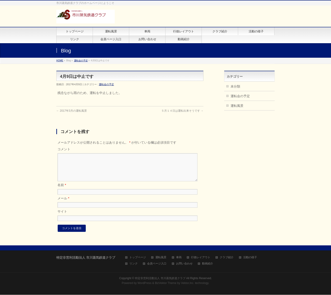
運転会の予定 (81, 60)
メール (63, 204)
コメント (63, 149)
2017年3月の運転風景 (71, 110)
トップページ (137, 257)
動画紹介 (207, 263)
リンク (133, 263)
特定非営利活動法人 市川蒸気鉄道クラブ (160, 278)
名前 (61, 190)
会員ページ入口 (156, 263)
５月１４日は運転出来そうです (182, 110)
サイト (62, 217)
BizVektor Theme (166, 283)
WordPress (144, 283)
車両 (179, 257)
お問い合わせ (184, 263)
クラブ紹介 (227, 257)
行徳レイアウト (200, 257)
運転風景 (237, 106)
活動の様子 (250, 257)
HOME (59, 60)
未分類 (235, 86)
